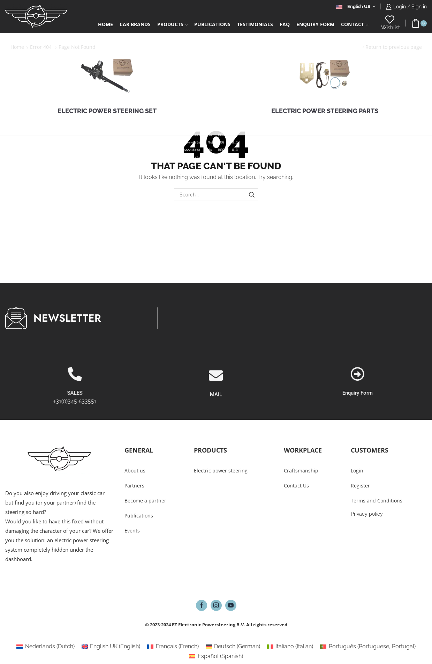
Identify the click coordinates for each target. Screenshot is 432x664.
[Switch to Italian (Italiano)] (290, 646)
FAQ (285, 24)
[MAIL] (216, 404)
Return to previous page (393, 47)
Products (172, 24)
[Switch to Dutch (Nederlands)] (45, 646)
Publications (212, 24)
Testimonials (255, 24)
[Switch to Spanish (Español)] (215, 656)
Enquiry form (315, 24)
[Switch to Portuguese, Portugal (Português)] (368, 646)
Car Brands (135, 24)
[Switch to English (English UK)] (111, 646)
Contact (354, 24)
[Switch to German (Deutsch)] (233, 646)
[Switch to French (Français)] (173, 646)
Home (105, 24)
